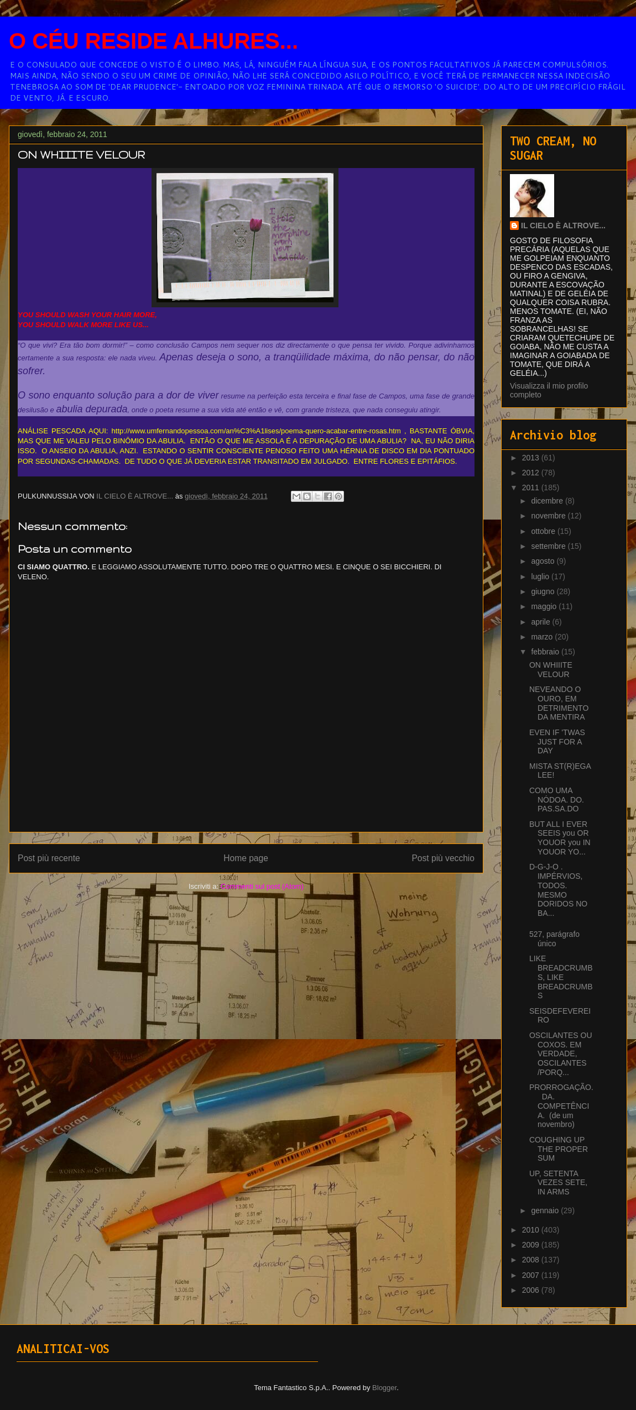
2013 (531, 457)
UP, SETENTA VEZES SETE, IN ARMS (558, 1183)
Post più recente (49, 858)
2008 (531, 1259)
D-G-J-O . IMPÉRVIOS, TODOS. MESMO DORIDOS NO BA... (558, 890)
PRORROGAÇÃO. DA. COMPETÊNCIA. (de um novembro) (561, 1106)
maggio (545, 606)
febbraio (546, 651)
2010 (531, 1229)
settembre (549, 546)
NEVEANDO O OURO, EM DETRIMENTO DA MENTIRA (558, 703)
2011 (531, 487)
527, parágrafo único (554, 939)
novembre (549, 515)
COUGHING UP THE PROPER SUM (558, 1149)
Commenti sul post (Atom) (262, 886)
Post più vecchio (443, 858)
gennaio (546, 1210)
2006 (531, 1290)
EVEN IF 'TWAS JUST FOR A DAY (557, 742)
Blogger (384, 1387)
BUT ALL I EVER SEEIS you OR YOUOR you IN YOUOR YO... (560, 838)
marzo (543, 636)
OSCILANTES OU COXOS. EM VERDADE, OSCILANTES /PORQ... (560, 1054)
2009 (531, 1244)
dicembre (548, 500)
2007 (531, 1275)
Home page (245, 858)
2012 (531, 472)
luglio (541, 576)
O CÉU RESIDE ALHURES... (153, 41)
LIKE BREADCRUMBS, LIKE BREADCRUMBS (561, 977)
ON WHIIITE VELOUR (550, 670)
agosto (543, 561)
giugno (543, 591)
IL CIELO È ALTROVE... (563, 225)
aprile (541, 621)
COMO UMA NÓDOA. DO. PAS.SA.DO (556, 800)
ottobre (544, 531)
